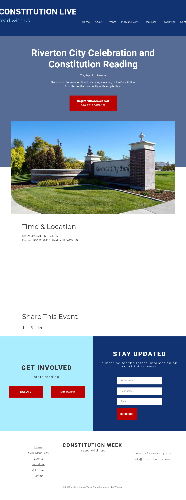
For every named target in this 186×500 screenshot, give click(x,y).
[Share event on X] (31, 327)
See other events (93, 105)
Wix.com (118, 487)
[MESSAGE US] (68, 392)
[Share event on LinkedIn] (40, 327)
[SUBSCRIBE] (127, 414)
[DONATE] (26, 392)
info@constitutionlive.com (152, 459)
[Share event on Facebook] (23, 327)
